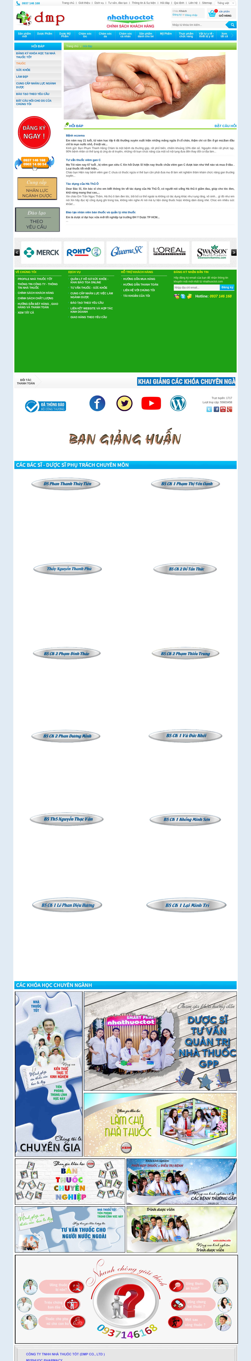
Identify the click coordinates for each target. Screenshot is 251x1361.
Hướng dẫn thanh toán (140, 284)
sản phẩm (224, 11)
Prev (17, 252)
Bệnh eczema (75, 135)
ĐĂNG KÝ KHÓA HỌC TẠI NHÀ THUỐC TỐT (35, 55)
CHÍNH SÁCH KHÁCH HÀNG (36, 293)
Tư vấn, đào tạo (117, 2)
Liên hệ (193, 2)
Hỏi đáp (165, 2)
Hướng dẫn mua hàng (139, 279)
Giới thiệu (84, 2)
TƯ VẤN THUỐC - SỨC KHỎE (88, 287)
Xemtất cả (224, 35)
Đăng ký (177, 14)
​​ (185, 564)
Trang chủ (68, 2)
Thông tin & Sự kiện (144, 2)
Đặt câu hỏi (226, 126)
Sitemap (207, 2)
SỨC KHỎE (23, 70)
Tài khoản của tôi (136, 295)
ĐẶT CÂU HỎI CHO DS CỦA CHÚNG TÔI (33, 102)
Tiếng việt (223, 3)
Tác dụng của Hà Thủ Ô (82, 183)
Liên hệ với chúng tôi (139, 290)
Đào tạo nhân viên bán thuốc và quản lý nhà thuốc (101, 212)
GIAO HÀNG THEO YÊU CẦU (88, 317)
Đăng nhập (191, 15)
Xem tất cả (26, 312)
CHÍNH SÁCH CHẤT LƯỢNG (35, 298)
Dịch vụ (99, 2)
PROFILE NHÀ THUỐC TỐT (35, 279)
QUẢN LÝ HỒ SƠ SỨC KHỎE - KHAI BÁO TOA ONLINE (89, 280)
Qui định (179, 2)
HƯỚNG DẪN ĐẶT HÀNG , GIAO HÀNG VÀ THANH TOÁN (38, 305)
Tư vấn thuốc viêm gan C (83, 160)
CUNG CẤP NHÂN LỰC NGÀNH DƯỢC (36, 85)
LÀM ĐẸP (22, 76)
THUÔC (21, 63)
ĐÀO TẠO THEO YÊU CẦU (32, 94)
